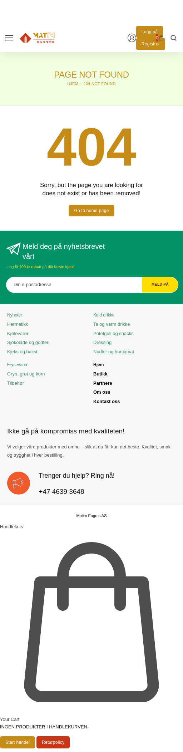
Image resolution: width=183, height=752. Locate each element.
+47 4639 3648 (61, 491)
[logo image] (37, 37)
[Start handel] (17, 742)
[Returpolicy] (53, 742)
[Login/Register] (132, 38)
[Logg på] (149, 32)
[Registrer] (150, 44)
